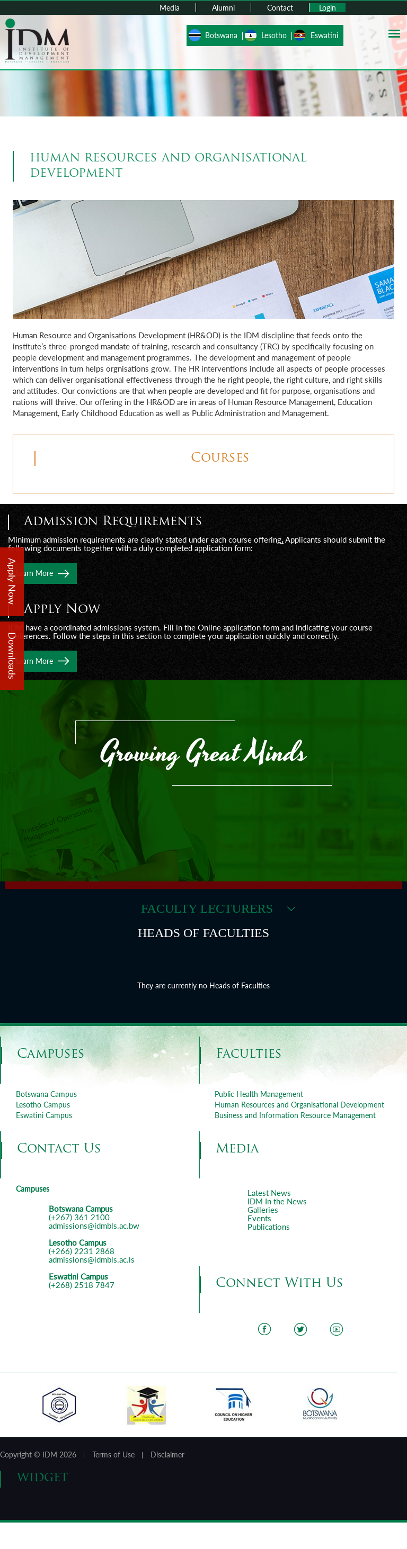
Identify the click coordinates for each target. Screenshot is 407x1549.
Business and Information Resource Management (295, 1115)
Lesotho (274, 35)
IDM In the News (277, 1201)
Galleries (262, 1209)
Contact (280, 7)
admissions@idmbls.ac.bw (94, 1225)
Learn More (34, 573)
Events (259, 1218)
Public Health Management (259, 1093)
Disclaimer (167, 1454)
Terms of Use (113, 1454)
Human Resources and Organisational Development (299, 1104)
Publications (268, 1226)
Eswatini (324, 35)
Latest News (269, 1192)
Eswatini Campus (44, 1115)
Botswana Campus (46, 1093)
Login (327, 7)
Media (170, 7)
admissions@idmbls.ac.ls (92, 1259)
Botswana (221, 35)
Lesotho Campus (43, 1104)
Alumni (223, 7)
